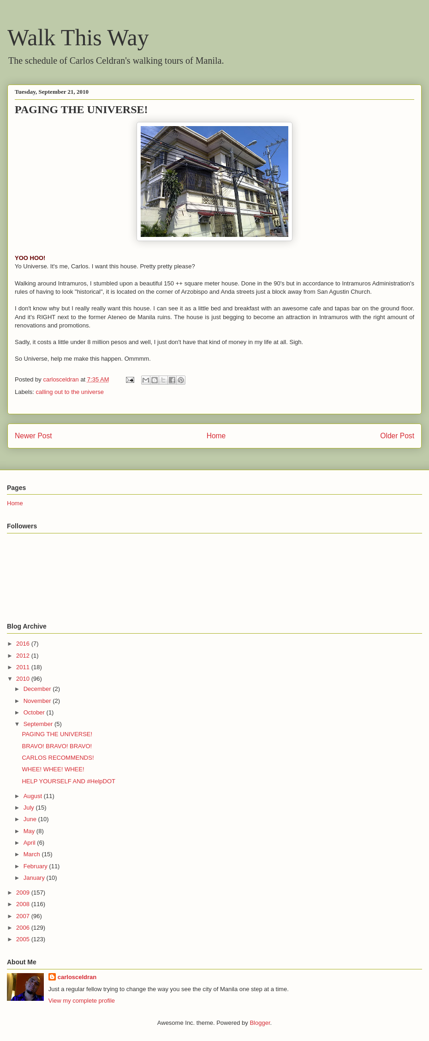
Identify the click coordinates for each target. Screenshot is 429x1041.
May (30, 831)
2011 (23, 667)
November (38, 700)
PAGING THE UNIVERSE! (57, 734)
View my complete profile (81, 1000)
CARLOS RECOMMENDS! (58, 757)
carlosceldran (77, 977)
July (30, 807)
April (30, 842)
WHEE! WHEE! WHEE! (53, 769)
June (31, 819)
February (36, 866)
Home (216, 436)
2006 (23, 927)
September (39, 723)
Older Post (397, 436)
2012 (23, 655)
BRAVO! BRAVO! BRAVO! (57, 746)
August (34, 796)
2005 (23, 939)
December (38, 688)
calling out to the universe (70, 391)
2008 (23, 904)
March (33, 854)
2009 (23, 892)
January (35, 877)
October (35, 712)
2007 (23, 916)
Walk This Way (78, 37)
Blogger (260, 1022)
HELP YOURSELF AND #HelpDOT (68, 781)
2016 (23, 643)
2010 (23, 678)
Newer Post (33, 436)
